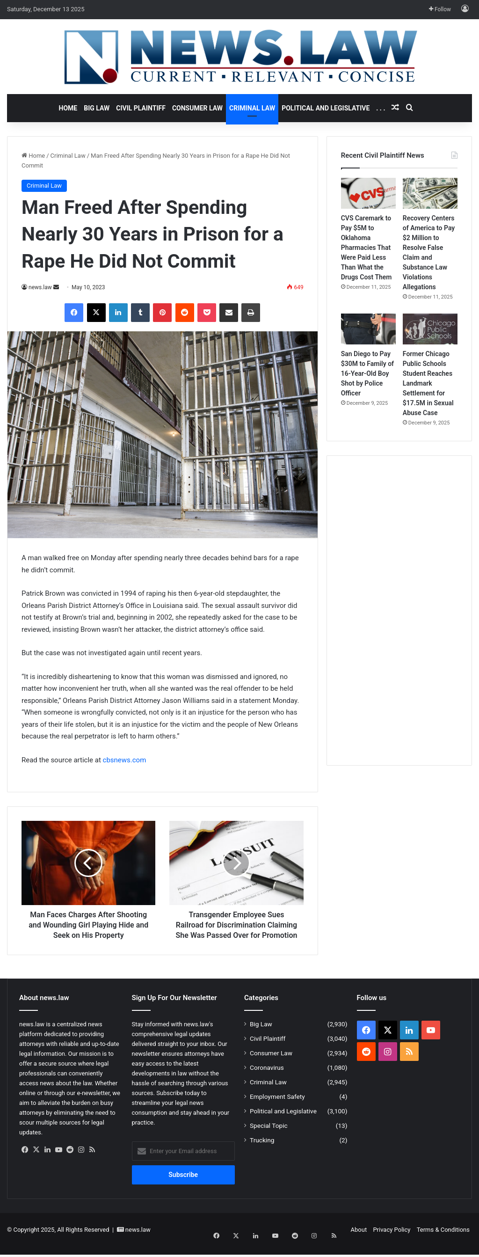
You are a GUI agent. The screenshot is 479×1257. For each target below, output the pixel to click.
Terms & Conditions (443, 1239)
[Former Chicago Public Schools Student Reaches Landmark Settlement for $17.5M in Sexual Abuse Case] (430, 329)
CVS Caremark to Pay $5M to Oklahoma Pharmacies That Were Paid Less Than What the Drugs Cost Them (366, 247)
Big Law (96, 108)
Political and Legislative (326, 108)
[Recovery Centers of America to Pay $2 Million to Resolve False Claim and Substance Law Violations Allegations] (430, 193)
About (359, 1239)
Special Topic (269, 1136)
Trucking (262, 1150)
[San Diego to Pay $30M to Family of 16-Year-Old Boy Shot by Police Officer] (368, 329)
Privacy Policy (391, 1239)
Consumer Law (197, 108)
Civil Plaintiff (141, 108)
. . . (380, 108)
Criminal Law (252, 108)
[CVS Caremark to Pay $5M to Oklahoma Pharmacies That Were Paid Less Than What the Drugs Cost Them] (368, 193)
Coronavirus (267, 1078)
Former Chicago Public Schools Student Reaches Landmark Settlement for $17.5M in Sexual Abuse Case (428, 383)
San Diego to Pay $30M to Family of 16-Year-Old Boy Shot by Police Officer (367, 373)
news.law (40, 287)
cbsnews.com (124, 760)
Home (68, 108)
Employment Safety (277, 1107)
